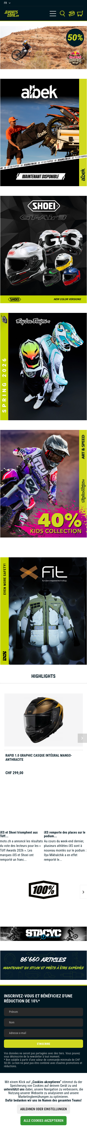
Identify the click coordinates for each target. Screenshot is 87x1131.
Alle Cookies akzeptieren (44, 1120)
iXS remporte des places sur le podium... (64, 834)
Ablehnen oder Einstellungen (43, 1109)
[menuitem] (53, 13)
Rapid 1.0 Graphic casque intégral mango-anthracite (39, 757)
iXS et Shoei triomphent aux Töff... (19, 834)
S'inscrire (43, 1044)
